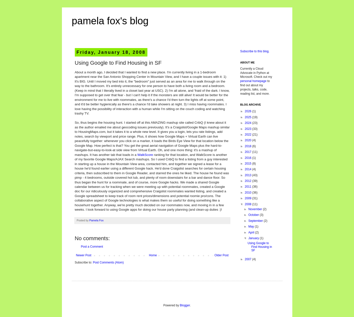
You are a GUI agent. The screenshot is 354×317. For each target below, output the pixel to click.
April (251, 232)
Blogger (185, 305)
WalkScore (145, 155)
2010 (248, 192)
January (254, 238)
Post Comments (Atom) (108, 262)
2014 (248, 169)
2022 (248, 134)
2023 (248, 129)
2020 (248, 140)
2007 (248, 259)
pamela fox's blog (110, 20)
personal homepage (253, 81)
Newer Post (83, 255)
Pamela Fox (96, 220)
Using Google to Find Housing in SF (259, 246)
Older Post (222, 255)
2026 (248, 111)
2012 (248, 181)
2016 (248, 158)
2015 (248, 163)
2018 (248, 146)
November (255, 209)
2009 (248, 198)
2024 (248, 123)
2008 (248, 204)
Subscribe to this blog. (255, 51)
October (254, 215)
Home (153, 255)
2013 (248, 175)
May (251, 226)
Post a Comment (92, 246)
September (256, 221)
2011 (248, 186)
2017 (248, 152)
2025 (248, 117)
